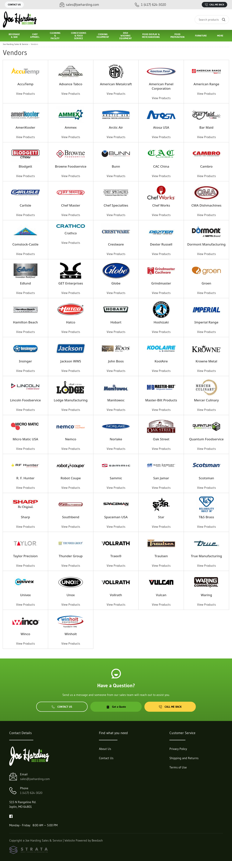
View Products (25, 93)
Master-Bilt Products (161, 400)
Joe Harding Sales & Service (15, 44)
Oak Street (161, 439)
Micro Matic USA (25, 439)
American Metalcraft (116, 84)
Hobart (115, 322)
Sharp (25, 517)
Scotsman (206, 478)
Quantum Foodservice (206, 439)
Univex (25, 595)
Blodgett (25, 166)
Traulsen (161, 556)
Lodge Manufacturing (71, 400)
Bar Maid (206, 127)
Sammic (116, 478)
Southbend (70, 517)
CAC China (161, 166)
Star (161, 517)
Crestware (116, 244)
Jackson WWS (70, 361)
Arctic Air (116, 127)
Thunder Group (71, 556)
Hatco (70, 322)
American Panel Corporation (161, 86)
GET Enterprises (70, 283)
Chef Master (70, 205)
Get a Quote (116, 706)
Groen (206, 283)
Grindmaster (161, 283)
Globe (116, 283)
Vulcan (161, 595)
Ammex (71, 127)
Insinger (25, 361)
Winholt (70, 634)
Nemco (70, 439)
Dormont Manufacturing (206, 244)
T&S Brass (206, 517)
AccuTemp (25, 84)
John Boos (116, 361)
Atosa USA (161, 127)
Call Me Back (214, 4)
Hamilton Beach (25, 322)
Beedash (97, 840)
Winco (25, 634)
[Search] (212, 19)
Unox (71, 595)
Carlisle (25, 205)
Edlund (25, 283)
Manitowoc (116, 400)
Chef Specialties (116, 205)
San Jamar (161, 478)
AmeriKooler (25, 127)
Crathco (70, 233)
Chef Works (161, 205)
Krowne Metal (206, 361)
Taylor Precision (25, 556)
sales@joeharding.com (35, 779)
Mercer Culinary (206, 400)
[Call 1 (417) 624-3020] (150, 4)
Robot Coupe (70, 478)
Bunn (116, 166)
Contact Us (14, 4)
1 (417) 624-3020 (31, 793)
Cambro (206, 166)
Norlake (116, 439)
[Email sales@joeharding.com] (79, 4)
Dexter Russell (161, 244)
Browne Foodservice (70, 166)
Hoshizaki (161, 322)
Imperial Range (206, 322)
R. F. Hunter (25, 478)
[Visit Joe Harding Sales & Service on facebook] (11, 816)
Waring (206, 595)
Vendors (34, 44)
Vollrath (116, 595)
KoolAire (161, 361)
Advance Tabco (70, 84)
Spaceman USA (116, 517)
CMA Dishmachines (206, 205)
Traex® (115, 556)
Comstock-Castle (25, 244)
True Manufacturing (206, 556)
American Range (206, 84)
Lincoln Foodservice (25, 400)
